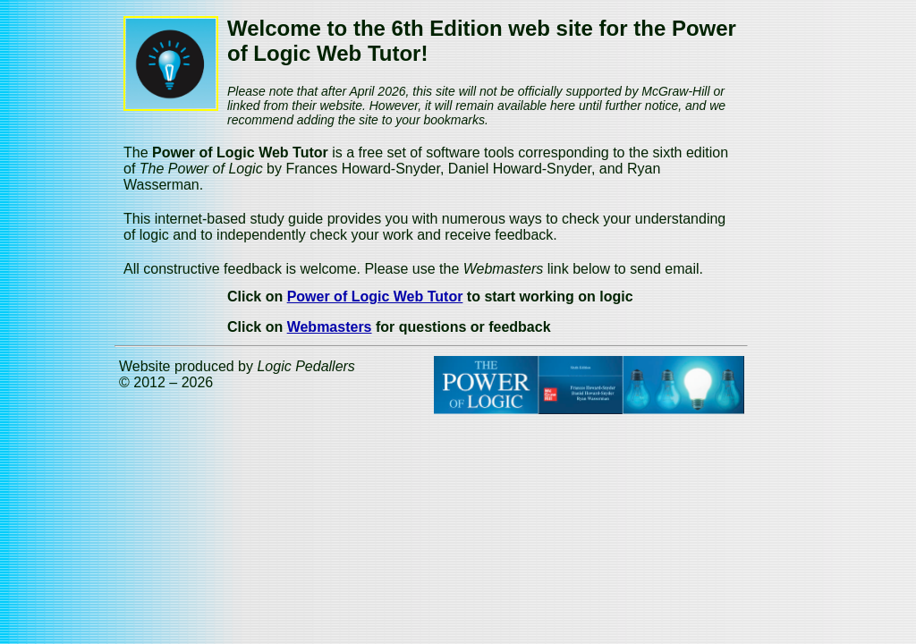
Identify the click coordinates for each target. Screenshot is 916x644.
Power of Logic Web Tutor (375, 296)
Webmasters (329, 327)
